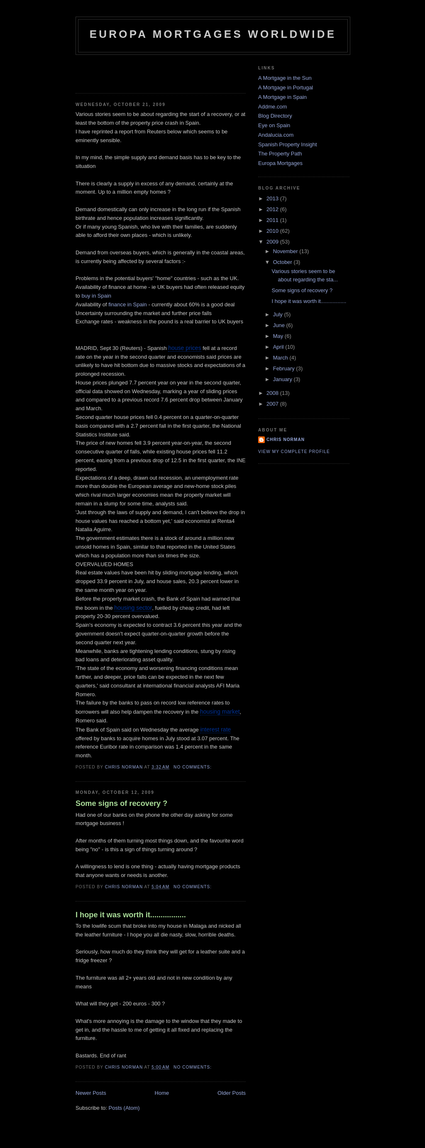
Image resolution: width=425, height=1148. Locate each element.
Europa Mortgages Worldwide (213, 34)
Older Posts (231, 1093)
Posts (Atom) (124, 1108)
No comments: (193, 767)
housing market (220, 711)
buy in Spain (96, 296)
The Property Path (280, 153)
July (278, 314)
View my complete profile (294, 451)
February (284, 368)
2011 (273, 220)
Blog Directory (275, 116)
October (283, 262)
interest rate (215, 729)
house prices (184, 348)
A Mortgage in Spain (282, 97)
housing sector (133, 607)
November (286, 251)
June (279, 325)
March (281, 358)
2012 (273, 209)
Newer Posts (91, 1093)
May (279, 336)
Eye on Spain (274, 125)
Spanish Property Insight (287, 144)
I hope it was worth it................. (131, 915)
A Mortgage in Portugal (285, 87)
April (279, 347)
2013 (273, 198)
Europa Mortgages (280, 163)
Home (162, 1093)
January (283, 379)
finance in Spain (128, 304)
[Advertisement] (124, 71)
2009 (273, 242)
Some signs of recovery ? (121, 803)
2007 (273, 404)
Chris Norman (285, 439)
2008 (273, 393)
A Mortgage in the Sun (285, 78)
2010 (273, 231)
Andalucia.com (275, 135)
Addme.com (272, 106)
